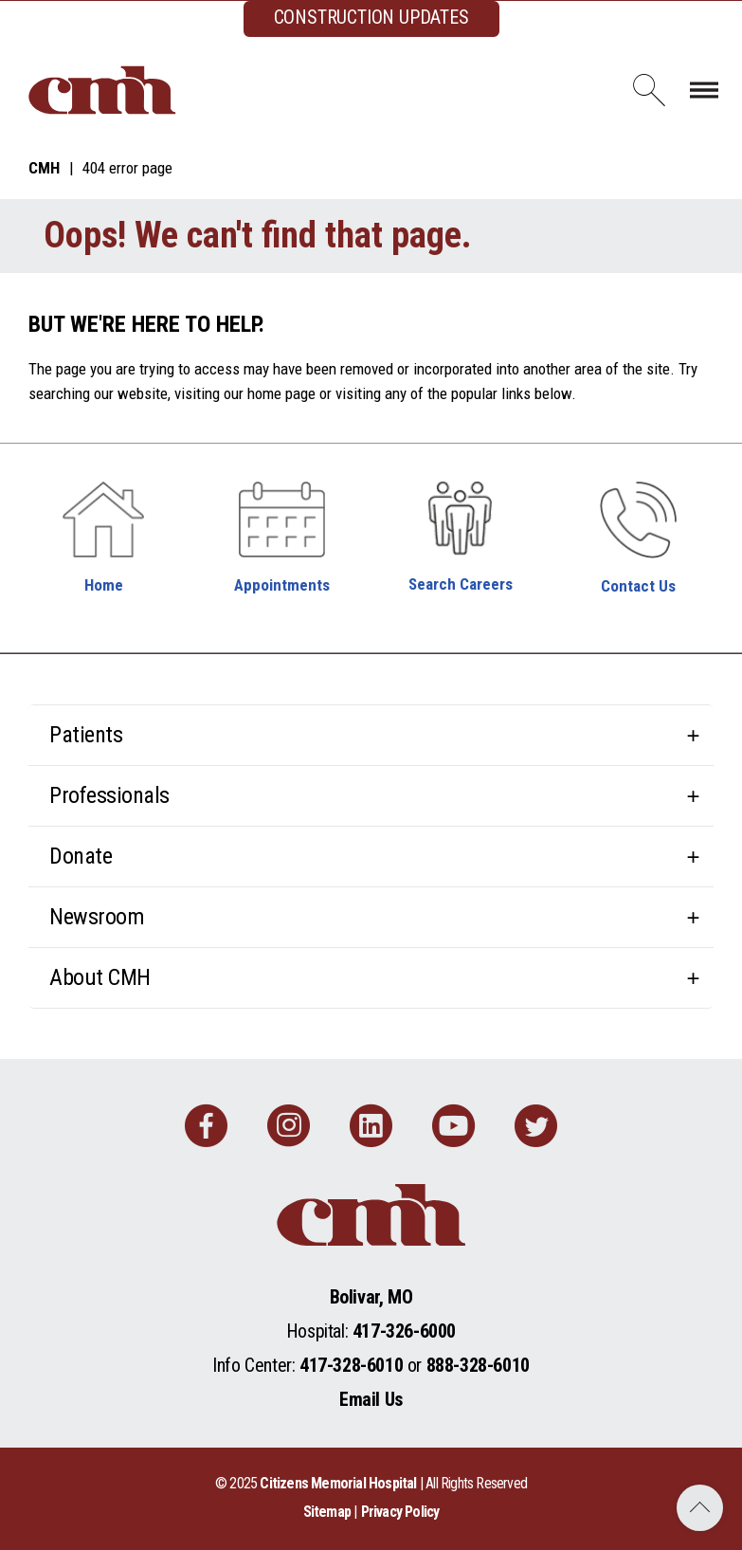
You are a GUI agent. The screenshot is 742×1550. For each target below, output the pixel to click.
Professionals (109, 795)
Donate (80, 856)
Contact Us (638, 585)
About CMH (100, 977)
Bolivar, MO (371, 1297)
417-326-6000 (404, 1331)
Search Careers (460, 583)
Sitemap (327, 1512)
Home (103, 584)
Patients (85, 734)
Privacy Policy (400, 1512)
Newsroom (96, 916)
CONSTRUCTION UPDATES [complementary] (371, 17)
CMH (44, 167)
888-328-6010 (478, 1365)
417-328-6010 (351, 1365)
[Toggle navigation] (704, 89)
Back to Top (700, 1508)
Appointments (282, 584)
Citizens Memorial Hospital (338, 1483)
